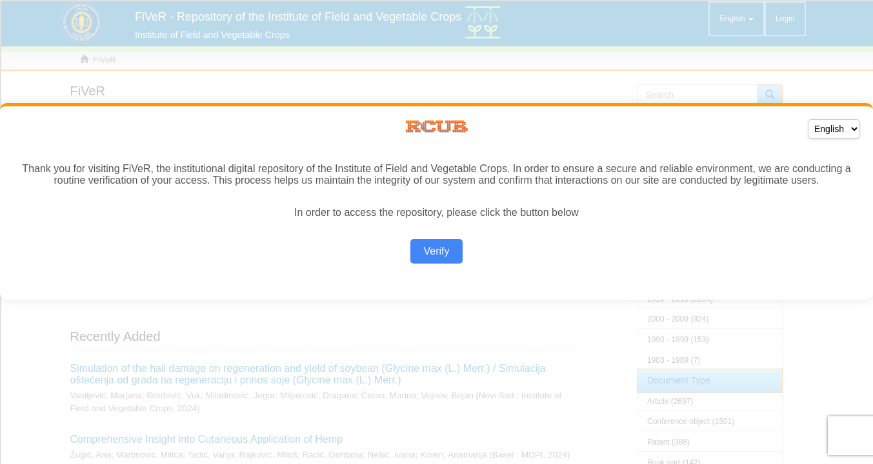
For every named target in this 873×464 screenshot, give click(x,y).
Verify (436, 251)
